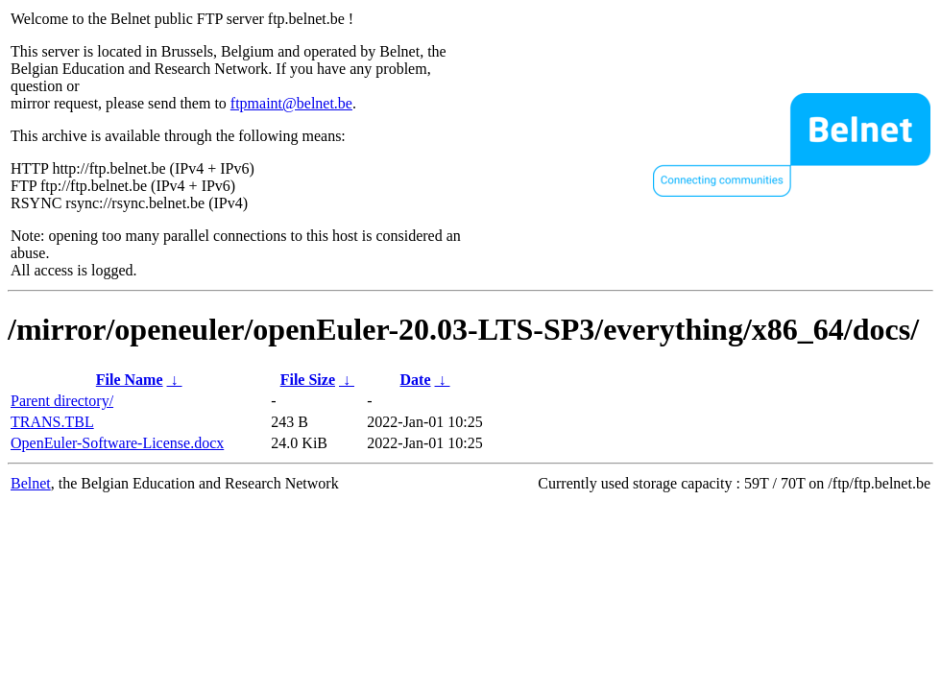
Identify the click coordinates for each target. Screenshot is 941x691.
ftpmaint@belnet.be (291, 103)
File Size (307, 379)
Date (415, 379)
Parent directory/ (62, 401)
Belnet (31, 483)
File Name (129, 379)
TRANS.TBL (52, 422)
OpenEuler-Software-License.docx (117, 443)
